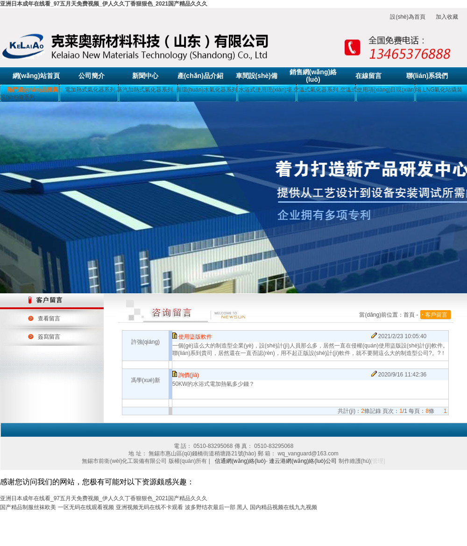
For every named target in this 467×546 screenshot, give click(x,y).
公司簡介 (91, 75)
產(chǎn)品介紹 (200, 75)
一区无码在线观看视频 (86, 507)
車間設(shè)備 (256, 75)
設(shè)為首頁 (407, 17)
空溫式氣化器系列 (315, 89)
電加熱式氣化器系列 (90, 89)
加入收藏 (447, 17)
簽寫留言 (49, 336)
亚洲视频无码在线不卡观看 (149, 507)
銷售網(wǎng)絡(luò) (313, 75)
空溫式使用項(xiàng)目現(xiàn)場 (381, 89)
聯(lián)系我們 (427, 75)
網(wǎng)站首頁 (36, 75)
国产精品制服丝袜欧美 (28, 507)
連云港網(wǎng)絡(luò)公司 (303, 461)
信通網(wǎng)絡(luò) (240, 461)
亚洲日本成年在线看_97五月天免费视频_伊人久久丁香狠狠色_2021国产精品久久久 (103, 3)
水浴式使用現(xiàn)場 (265, 89)
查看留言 (49, 318)
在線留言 (368, 75)
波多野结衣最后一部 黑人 (216, 507)
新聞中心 (145, 75)
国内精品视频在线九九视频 (283, 507)
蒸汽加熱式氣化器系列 (145, 89)
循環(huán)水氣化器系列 (206, 89)
